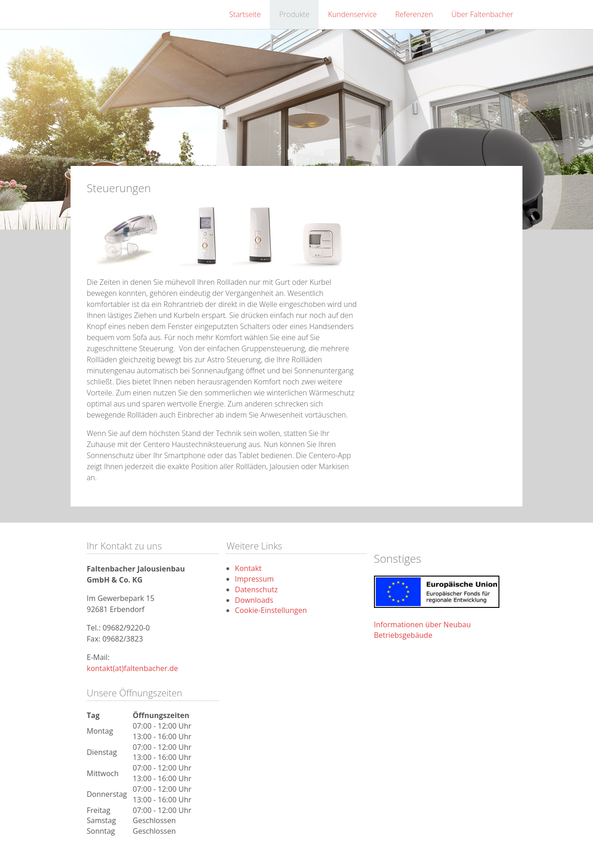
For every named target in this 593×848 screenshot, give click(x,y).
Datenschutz (256, 589)
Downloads (254, 600)
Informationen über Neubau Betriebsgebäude (422, 629)
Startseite (245, 14)
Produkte (294, 14)
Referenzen (414, 14)
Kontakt (248, 568)
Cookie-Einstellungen (271, 610)
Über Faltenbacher (482, 14)
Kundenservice (352, 14)
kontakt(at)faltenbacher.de (132, 668)
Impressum (254, 579)
